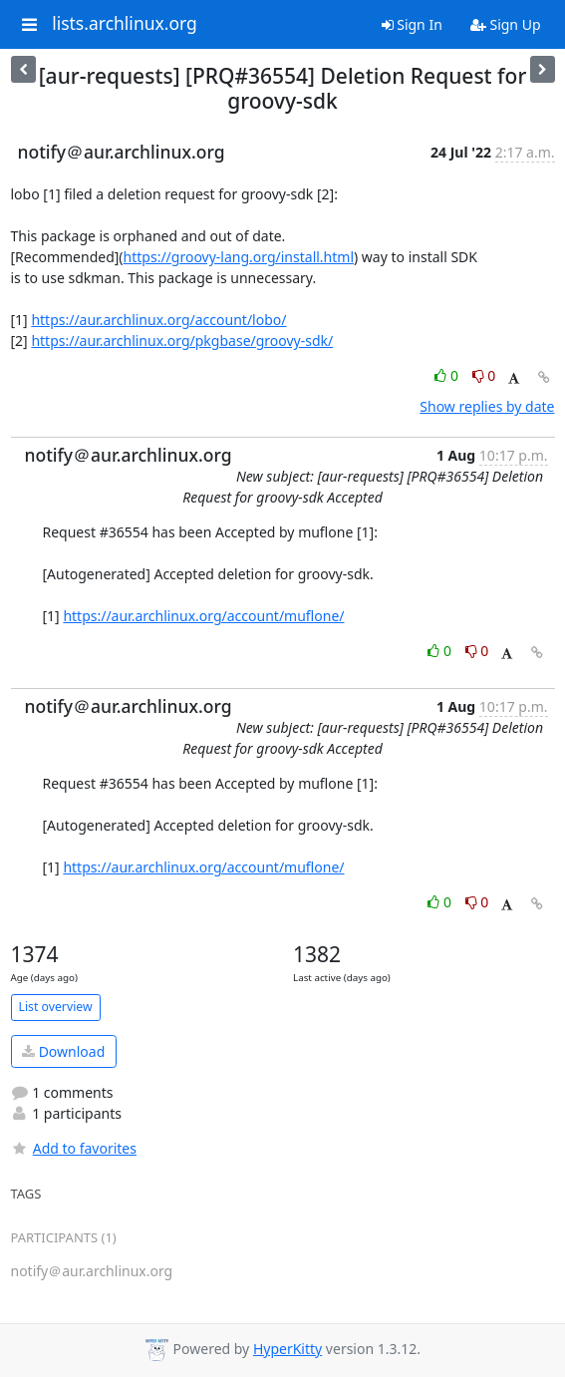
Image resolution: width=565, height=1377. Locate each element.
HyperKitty (287, 1348)
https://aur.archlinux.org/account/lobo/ (158, 319)
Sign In (412, 24)
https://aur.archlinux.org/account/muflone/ (203, 615)
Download (63, 1051)
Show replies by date (487, 406)
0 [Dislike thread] (484, 375)
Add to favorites (74, 1148)
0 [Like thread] (447, 375)
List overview (56, 1006)
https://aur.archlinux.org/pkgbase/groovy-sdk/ (182, 340)
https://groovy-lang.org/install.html (239, 256)
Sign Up (505, 24)
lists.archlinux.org (124, 24)
